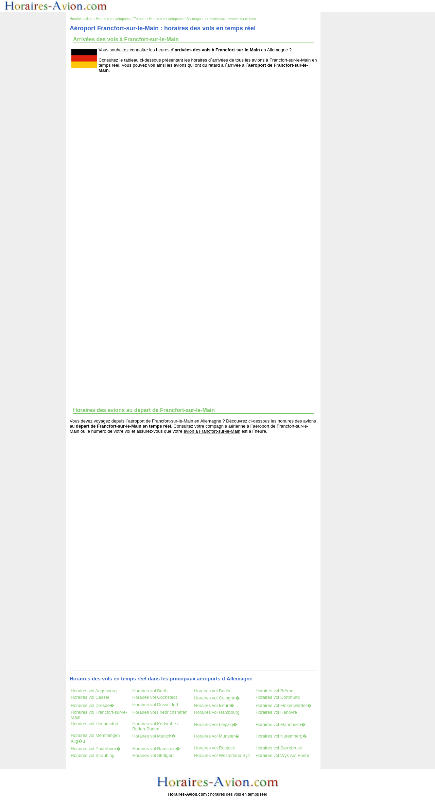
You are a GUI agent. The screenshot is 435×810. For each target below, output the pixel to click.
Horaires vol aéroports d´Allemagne (176, 19)
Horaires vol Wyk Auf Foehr (282, 755)
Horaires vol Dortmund (278, 697)
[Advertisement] (193, 125)
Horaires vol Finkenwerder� (284, 705)
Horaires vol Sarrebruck (279, 747)
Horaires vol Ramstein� (156, 748)
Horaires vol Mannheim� (281, 724)
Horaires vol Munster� (216, 736)
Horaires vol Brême (274, 690)
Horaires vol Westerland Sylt (222, 755)
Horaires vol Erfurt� (214, 705)
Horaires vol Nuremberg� (281, 736)
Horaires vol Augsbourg (94, 690)
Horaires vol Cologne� (217, 697)
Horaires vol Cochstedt (154, 697)
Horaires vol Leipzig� (215, 724)
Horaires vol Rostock (214, 747)
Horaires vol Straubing (93, 755)
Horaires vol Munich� (154, 736)
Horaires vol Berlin (212, 690)
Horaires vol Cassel (90, 697)
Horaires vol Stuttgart (153, 755)
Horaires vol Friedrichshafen (160, 712)
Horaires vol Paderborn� (96, 748)
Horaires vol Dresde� (92, 705)
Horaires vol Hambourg (217, 712)
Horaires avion (80, 19)
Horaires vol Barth (150, 690)
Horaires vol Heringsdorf (94, 723)
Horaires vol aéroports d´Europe (120, 19)
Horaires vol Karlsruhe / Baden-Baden (155, 726)
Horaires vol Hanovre (276, 712)
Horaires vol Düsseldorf (155, 704)
